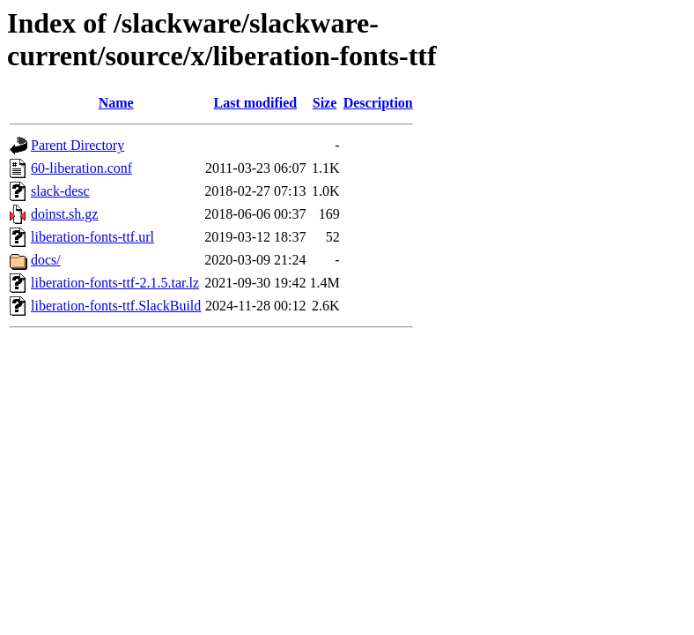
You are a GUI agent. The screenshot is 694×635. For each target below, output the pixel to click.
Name (116, 102)
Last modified (256, 102)
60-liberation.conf (81, 168)
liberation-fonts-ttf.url (92, 236)
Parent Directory (77, 145)
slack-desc (60, 190)
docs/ (46, 259)
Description (378, 102)
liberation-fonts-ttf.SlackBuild (116, 305)
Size (325, 102)
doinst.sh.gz (64, 213)
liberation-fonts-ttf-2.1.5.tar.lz (115, 282)
